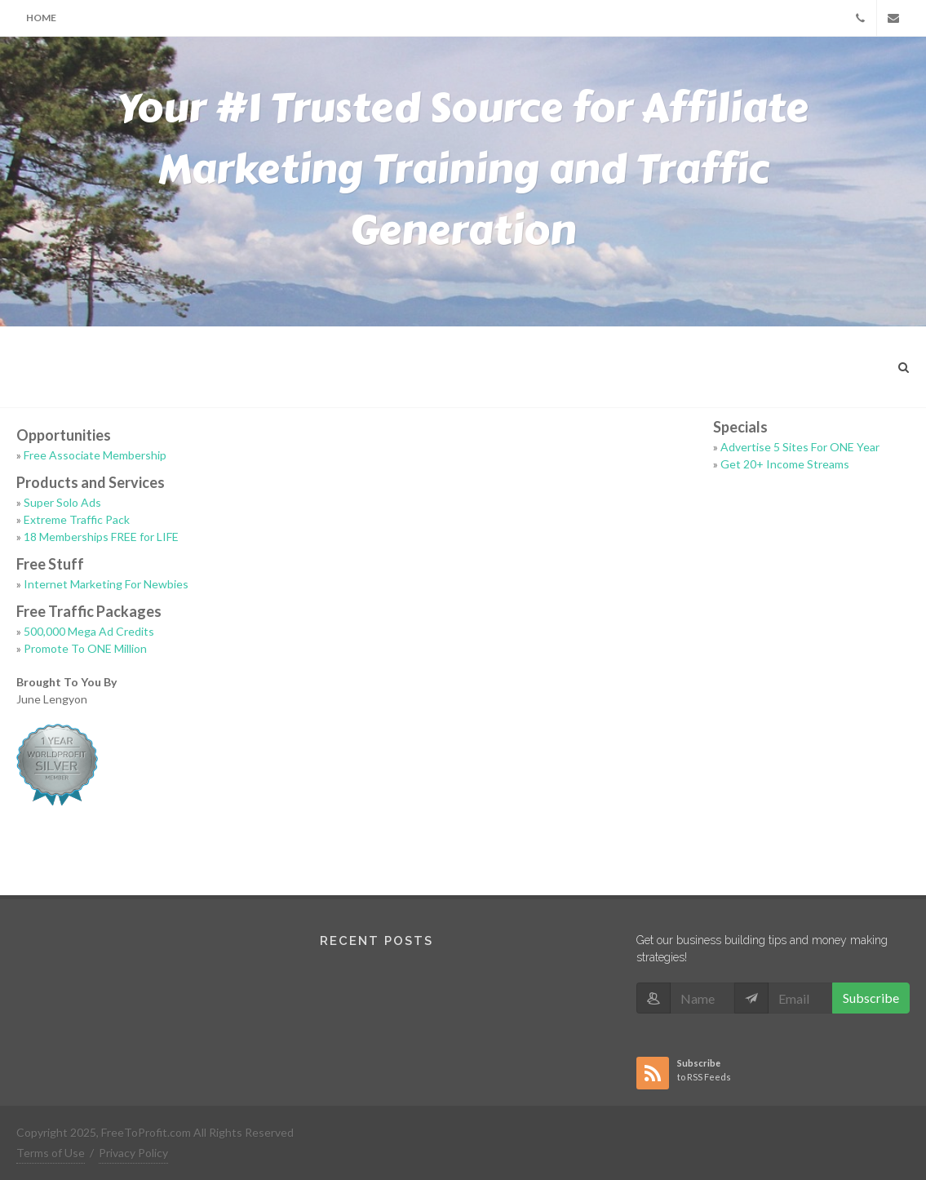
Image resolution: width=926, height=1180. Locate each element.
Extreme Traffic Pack (77, 519)
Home (41, 17)
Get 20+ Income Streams (784, 464)
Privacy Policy (133, 1153)
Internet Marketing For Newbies (106, 584)
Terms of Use (50, 1153)
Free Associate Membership (95, 455)
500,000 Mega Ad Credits (89, 631)
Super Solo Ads (62, 502)
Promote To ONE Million (85, 648)
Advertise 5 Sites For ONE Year (799, 447)
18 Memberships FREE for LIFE (101, 536)
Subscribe (871, 997)
